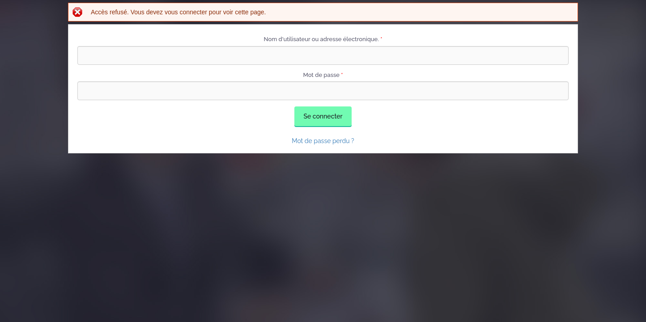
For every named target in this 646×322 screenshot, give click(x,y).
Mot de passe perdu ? (323, 140)
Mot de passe (323, 75)
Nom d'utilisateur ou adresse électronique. (323, 39)
